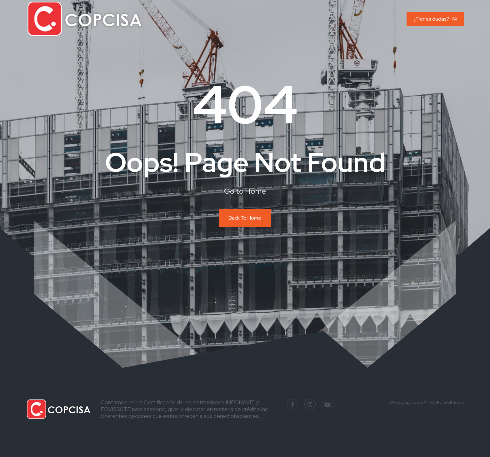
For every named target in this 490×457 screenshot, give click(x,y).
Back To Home (245, 218)
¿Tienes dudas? (435, 19)
